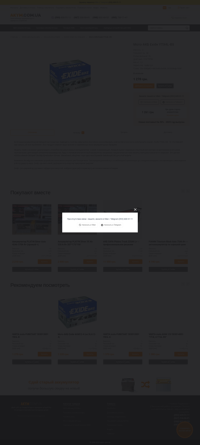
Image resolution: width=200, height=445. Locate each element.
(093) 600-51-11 (182, 414)
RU (164, 7)
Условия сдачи (173, 115)
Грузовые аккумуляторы (47, 27)
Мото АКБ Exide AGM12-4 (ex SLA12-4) (77, 335)
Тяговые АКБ (69, 27)
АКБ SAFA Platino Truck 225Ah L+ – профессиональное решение (121, 243)
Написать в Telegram (172, 102)
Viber (97, 2)
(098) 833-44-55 (182, 421)
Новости (103, 7)
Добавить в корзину (144, 85)
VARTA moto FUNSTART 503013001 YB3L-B (30, 335)
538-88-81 (82, 17)
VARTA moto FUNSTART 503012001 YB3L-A (121, 335)
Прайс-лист (184, 7)
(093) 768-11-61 (182, 424)
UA (169, 7)
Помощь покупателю (45, 7)
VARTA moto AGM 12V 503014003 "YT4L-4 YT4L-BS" (166, 335)
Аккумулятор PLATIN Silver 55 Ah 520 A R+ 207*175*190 (75, 243)
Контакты (14, 7)
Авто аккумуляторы (22, 27)
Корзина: (179, 17)
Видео (96, 7)
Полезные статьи (85, 7)
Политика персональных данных (31, 416)
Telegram (104, 2)
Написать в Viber (148, 102)
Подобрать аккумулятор (66, 7)
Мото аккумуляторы (89, 27)
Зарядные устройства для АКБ (117, 27)
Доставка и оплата (27, 7)
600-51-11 (63, 17)
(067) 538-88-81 (182, 418)
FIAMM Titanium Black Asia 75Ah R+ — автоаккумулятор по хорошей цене (168, 243)
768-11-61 (120, 17)
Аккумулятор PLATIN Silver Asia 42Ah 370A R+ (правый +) (29, 243)
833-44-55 (101, 17)
